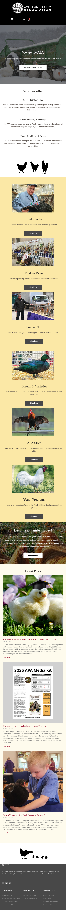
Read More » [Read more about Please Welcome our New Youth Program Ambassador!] (7, 833)
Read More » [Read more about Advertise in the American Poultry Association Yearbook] (7, 746)
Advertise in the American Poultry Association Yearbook (24, 726)
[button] (12, 19)
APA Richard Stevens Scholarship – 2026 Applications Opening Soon (29, 639)
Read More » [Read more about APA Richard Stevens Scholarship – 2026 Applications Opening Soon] (7, 657)
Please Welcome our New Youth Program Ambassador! (24, 815)
